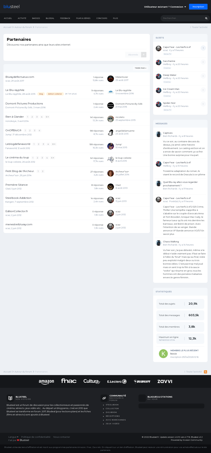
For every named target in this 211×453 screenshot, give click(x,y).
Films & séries (83, 18)
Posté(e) (181, 201)
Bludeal (50, 18)
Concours (101, 18)
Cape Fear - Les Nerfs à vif (177, 47)
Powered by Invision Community (187, 440)
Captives (167, 133)
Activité (22, 18)
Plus (115, 18)
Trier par (140, 68)
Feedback (65, 18)
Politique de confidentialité (35, 437)
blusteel (24, 440)
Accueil (8, 18)
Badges (36, 18)
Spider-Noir (169, 103)
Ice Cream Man (171, 89)
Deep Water (169, 75)
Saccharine (169, 61)
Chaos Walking (171, 241)
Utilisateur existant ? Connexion (165, 6)
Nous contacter (61, 437)
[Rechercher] (178, 18)
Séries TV (167, 54)
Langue (13, 437)
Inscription (198, 6)
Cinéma (167, 68)
